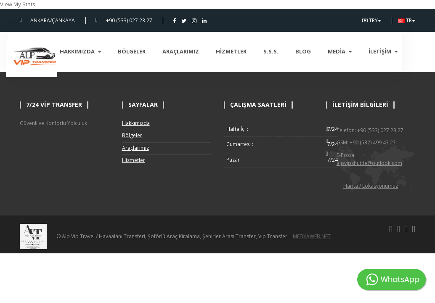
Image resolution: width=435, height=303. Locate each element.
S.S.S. (284, 51)
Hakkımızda (93, 51)
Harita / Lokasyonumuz (370, 185)
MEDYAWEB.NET (312, 236)
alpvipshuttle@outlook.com (369, 163)
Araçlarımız (194, 51)
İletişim (396, 51)
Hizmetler (244, 51)
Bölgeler (145, 51)
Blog (316, 51)
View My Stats (17, 4)
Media (353, 51)
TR (406, 20)
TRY (371, 20)
